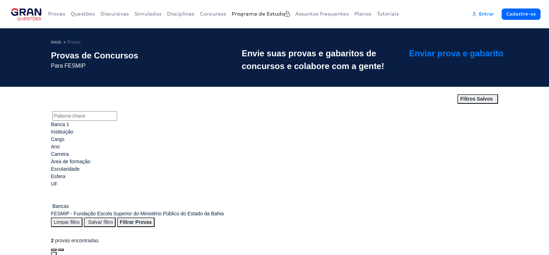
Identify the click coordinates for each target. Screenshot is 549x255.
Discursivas (122, 14)
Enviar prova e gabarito (467, 60)
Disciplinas (193, 14)
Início (56, 42)
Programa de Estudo (286, 14)
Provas (58, 14)
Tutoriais (423, 14)
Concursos (231, 14)
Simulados (157, 14)
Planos (395, 14)
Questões (87, 14)
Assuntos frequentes (352, 14)
